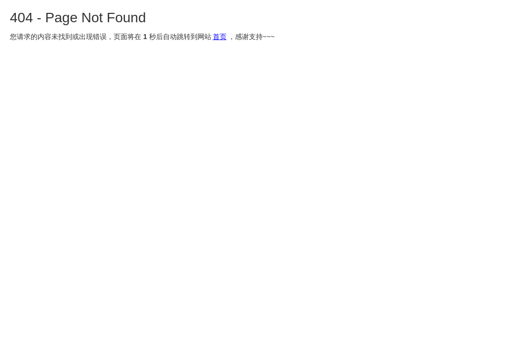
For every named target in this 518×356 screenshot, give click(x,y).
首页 (220, 37)
